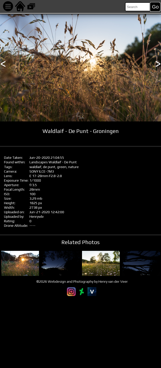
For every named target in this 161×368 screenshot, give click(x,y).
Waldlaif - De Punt (63, 162)
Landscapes (38, 162)
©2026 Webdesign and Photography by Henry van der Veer (82, 281)
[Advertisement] (80, 332)
